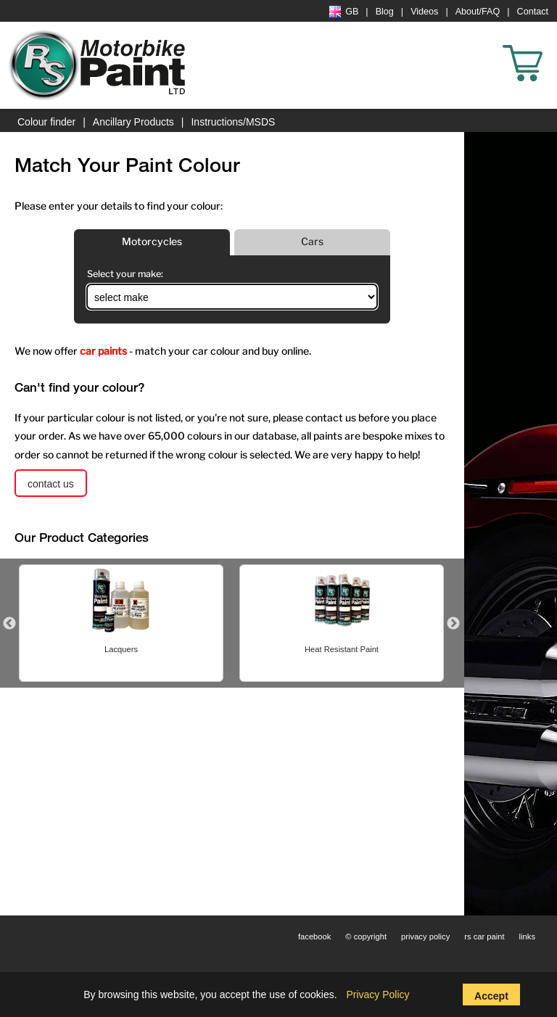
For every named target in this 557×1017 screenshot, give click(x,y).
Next (453, 624)
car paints (103, 351)
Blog (385, 12)
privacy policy (425, 936)
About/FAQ (477, 12)
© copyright (366, 936)
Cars (312, 241)
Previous (9, 624)
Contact (532, 12)
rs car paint (484, 936)
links (527, 936)
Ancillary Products (133, 122)
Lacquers (121, 649)
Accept (491, 996)
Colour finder (46, 122)
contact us (51, 484)
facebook (314, 936)
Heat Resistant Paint (342, 649)
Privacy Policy (377, 994)
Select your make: (125, 273)
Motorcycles (152, 241)
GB (343, 12)
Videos (424, 12)
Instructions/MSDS (233, 122)
